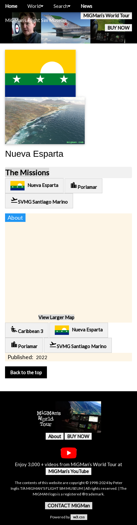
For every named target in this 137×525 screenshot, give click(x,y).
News (86, 6)
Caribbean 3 (26, 329)
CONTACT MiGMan (69, 505)
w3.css (79, 517)
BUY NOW (118, 28)
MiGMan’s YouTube (68, 471)
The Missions (27, 172)
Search (62, 6)
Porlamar (83, 185)
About (54, 436)
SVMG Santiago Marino (39, 200)
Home (11, 6)
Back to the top (26, 372)
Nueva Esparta (34, 185)
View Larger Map (56, 317)
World (35, 6)
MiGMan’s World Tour (106, 15)
